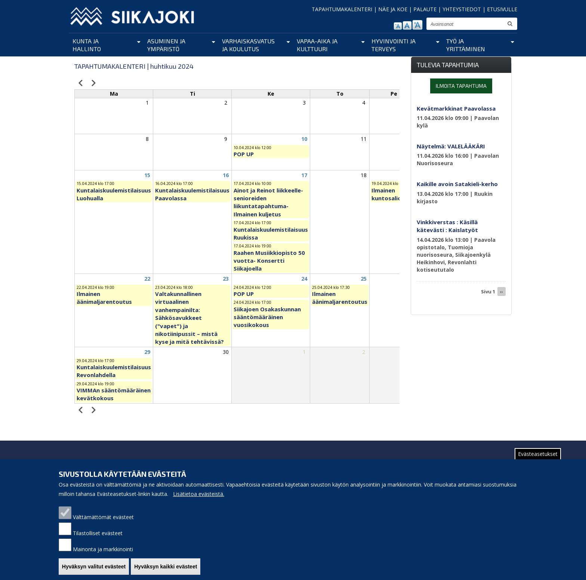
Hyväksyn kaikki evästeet (165, 570)
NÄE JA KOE (392, 9)
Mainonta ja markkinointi (103, 552)
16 (226, 175)
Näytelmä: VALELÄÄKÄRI (451, 146)
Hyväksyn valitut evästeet (94, 570)
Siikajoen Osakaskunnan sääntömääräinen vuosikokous (267, 317)
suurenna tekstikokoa (417, 25)
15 (147, 175)
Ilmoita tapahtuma (461, 86)
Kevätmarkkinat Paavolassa (456, 108)
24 (304, 278)
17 (304, 175)
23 (226, 278)
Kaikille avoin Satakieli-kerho (457, 184)
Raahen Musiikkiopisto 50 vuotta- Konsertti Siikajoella (269, 260)
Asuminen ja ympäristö (166, 44)
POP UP (244, 154)
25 (364, 278)
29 (147, 351)
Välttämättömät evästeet (103, 520)
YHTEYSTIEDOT (461, 9)
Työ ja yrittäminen (465, 44)
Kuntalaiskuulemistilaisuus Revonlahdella (114, 371)
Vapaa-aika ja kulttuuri (317, 44)
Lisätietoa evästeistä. (198, 497)
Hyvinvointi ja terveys (393, 44)
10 (304, 138)
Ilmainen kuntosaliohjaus (393, 194)
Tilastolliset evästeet (98, 536)
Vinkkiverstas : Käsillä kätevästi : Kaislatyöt (447, 226)
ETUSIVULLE (502, 9)
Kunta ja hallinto (87, 44)
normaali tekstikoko (407, 25)
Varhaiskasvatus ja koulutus (248, 44)
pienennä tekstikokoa (398, 26)
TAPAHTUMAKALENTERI (342, 9)
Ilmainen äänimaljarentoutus (104, 297)
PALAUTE (425, 9)
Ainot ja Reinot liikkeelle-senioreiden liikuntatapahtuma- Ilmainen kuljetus (268, 202)
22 (147, 278)
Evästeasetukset (538, 457)
